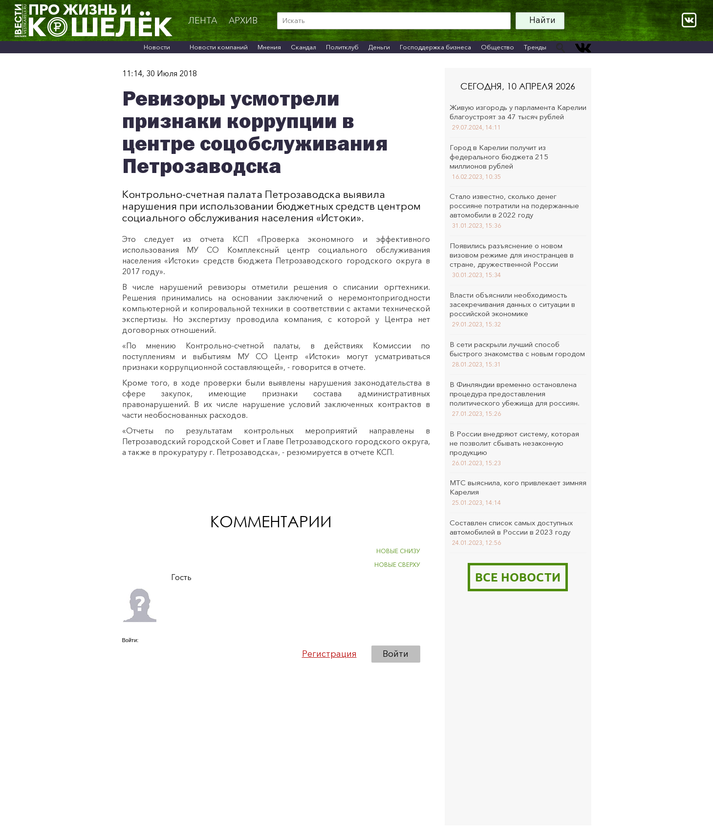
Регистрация (329, 653)
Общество (497, 47)
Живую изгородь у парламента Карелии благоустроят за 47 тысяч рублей (518, 112)
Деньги (379, 47)
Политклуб (342, 47)
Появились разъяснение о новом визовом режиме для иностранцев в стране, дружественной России (512, 255)
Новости (157, 47)
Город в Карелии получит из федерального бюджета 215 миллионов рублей (499, 157)
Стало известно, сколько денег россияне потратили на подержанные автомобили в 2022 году (514, 205)
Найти (542, 20)
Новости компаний (219, 47)
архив (243, 20)
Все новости (518, 576)
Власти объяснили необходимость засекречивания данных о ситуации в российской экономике (512, 304)
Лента (202, 20)
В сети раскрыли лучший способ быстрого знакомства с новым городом (517, 349)
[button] (130, 653)
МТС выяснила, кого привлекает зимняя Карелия (518, 487)
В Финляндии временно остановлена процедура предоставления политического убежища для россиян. (515, 394)
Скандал (303, 47)
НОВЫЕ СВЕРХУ (397, 564)
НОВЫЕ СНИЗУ (398, 551)
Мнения (269, 47)
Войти (396, 653)
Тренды (535, 47)
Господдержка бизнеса (435, 47)
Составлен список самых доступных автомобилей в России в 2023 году (511, 527)
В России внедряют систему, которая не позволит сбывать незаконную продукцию (514, 443)
